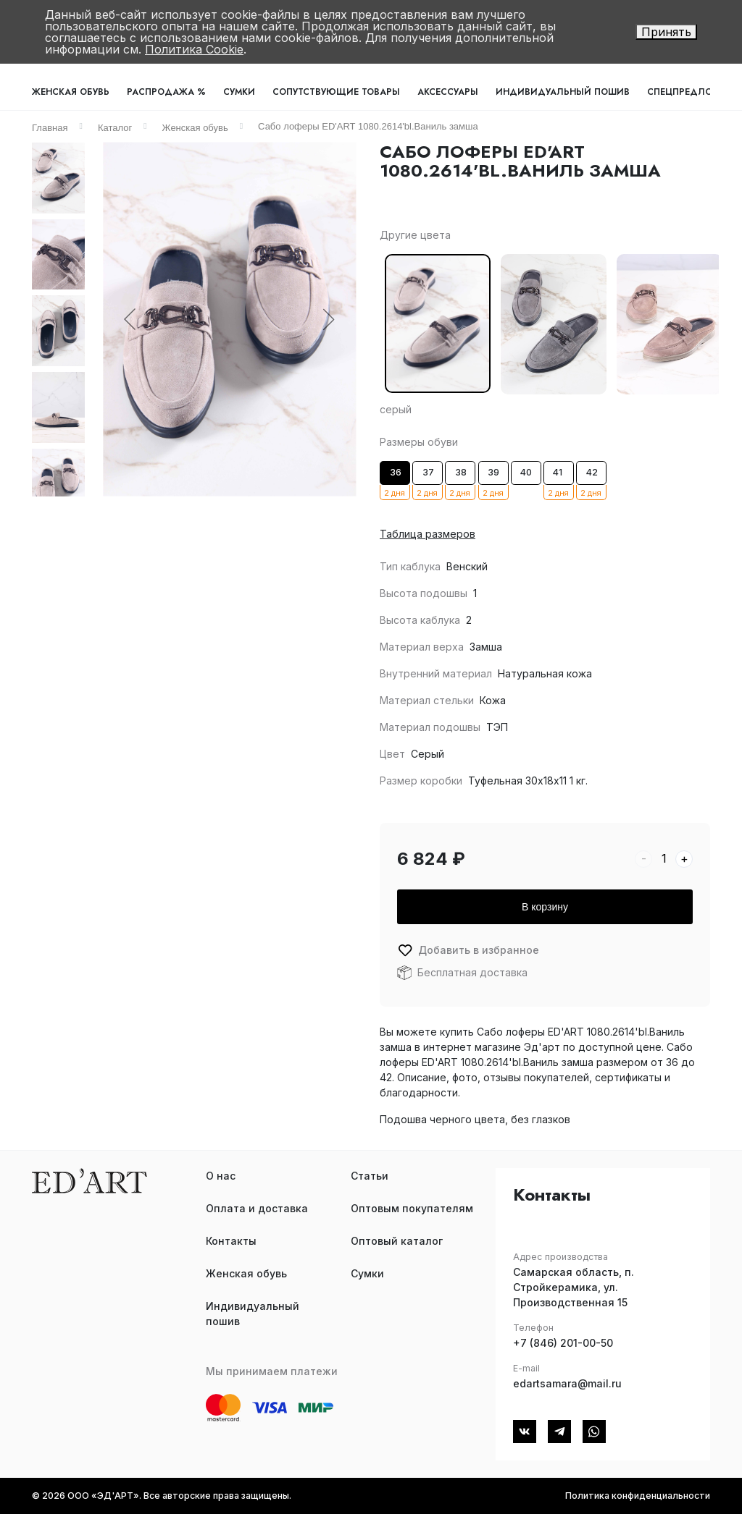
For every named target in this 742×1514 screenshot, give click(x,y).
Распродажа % (166, 91)
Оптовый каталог (397, 1241)
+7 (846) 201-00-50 (563, 1343)
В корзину (545, 907)
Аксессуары (447, 91)
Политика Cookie (194, 49)
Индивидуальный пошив (563, 91)
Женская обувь (70, 91)
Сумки (239, 91)
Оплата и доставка (257, 1208)
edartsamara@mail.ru (567, 1383)
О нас (220, 1176)
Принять (666, 32)
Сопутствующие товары (336, 91)
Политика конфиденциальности (637, 1495)
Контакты (231, 1241)
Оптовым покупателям (412, 1208)
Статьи (369, 1176)
